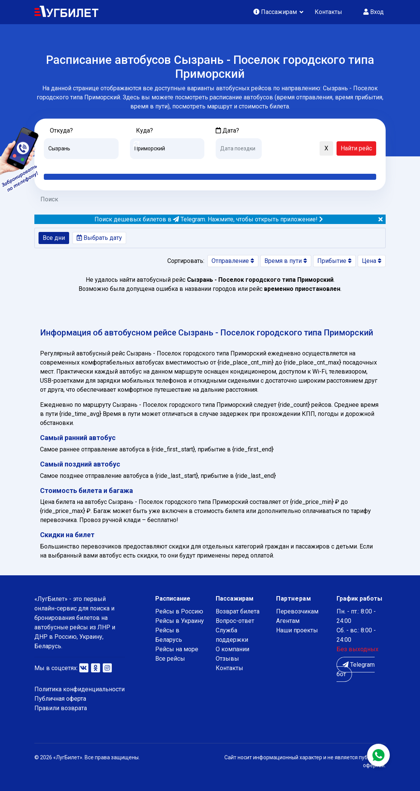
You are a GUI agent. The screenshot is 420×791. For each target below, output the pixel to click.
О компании (232, 649)
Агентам (288, 620)
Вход (373, 11)
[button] (271, 148)
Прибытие (334, 260)
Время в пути (285, 260)
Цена (371, 260)
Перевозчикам (297, 611)
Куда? (144, 130)
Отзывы (227, 658)
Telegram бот (356, 669)
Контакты (328, 11)
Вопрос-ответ (235, 620)
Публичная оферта (60, 698)
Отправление (233, 260)
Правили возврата (60, 708)
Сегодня (227, 165)
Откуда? (61, 130)
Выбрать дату (99, 237)
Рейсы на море (176, 649)
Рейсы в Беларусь (168, 635)
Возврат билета (237, 611)
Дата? (227, 130)
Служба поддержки (232, 635)
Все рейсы (170, 658)
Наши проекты (297, 630)
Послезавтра (278, 165)
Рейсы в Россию (179, 611)
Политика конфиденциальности (79, 689)
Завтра (246, 165)
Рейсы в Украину (179, 620)
